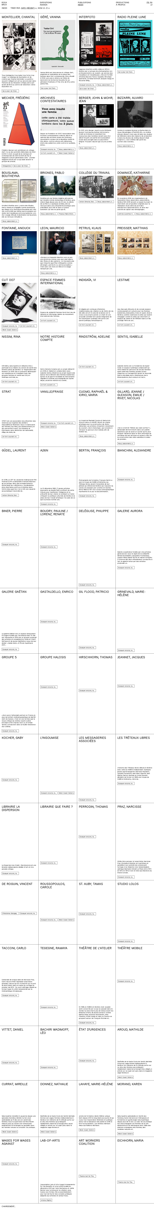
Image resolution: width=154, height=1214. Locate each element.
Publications (84, 2)
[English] (151, 2)
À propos (120, 4)
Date (28, 8)
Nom (43, 8)
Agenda (43, 4)
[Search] (151, 5)
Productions (122, 2)
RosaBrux (4, 3)
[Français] (148, 2)
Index (80, 4)
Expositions (46, 2)
